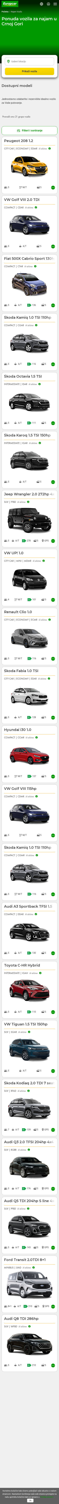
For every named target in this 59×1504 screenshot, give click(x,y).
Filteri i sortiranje (29, 131)
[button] (41, 4)
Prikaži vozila (29, 71)
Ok (30, 1500)
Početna (5, 12)
